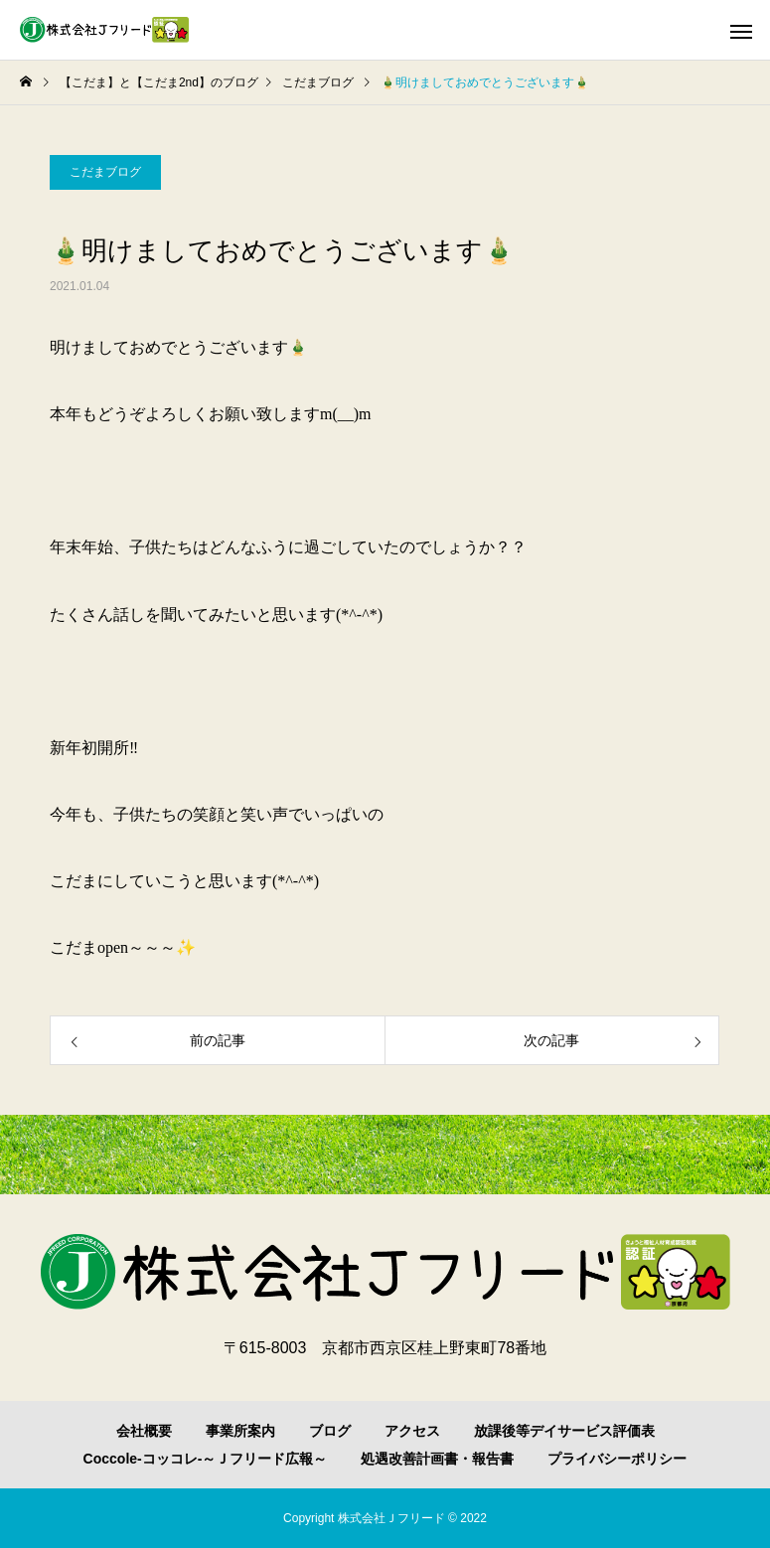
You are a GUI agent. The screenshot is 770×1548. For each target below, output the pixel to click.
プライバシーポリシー (617, 1459)
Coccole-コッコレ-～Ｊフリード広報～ (205, 1459)
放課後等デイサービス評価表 (564, 1431)
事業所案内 (240, 1431)
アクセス (412, 1431)
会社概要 (144, 1431)
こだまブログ (105, 172)
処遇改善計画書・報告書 (437, 1459)
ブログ (330, 1431)
